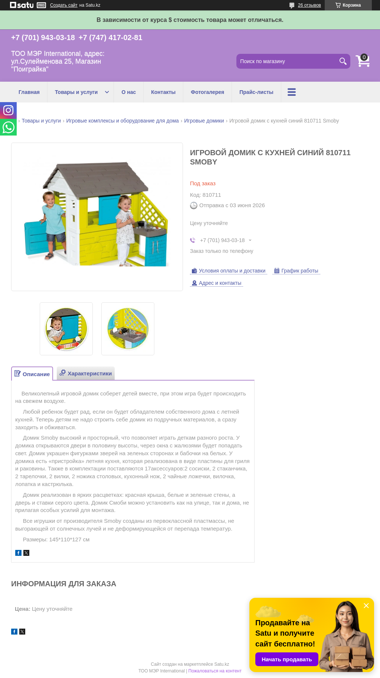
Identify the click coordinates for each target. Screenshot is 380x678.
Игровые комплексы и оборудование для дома (122, 121)
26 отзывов (309, 5)
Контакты (163, 92)
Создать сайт (64, 5)
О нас (128, 92)
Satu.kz (221, 664)
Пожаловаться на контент (215, 671)
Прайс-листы (256, 92)
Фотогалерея (207, 92)
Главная (29, 92)
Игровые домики (204, 121)
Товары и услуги (76, 92)
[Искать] (342, 61)
